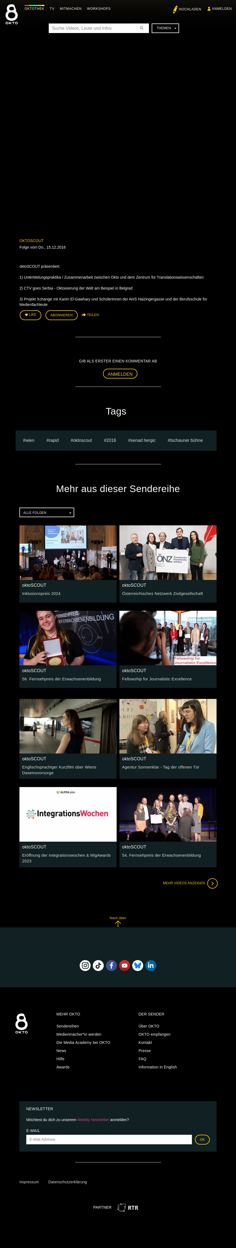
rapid (54, 439)
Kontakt (145, 1040)
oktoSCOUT (31, 241)
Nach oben (118, 919)
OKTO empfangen (155, 1032)
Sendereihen (67, 1024)
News (61, 1048)
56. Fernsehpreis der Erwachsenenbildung (59, 678)
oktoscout (82, 439)
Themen (166, 28)
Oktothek (36, 9)
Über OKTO (149, 1024)
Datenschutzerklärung (67, 1180)
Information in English (158, 1065)
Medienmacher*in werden (78, 1032)
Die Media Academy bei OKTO (83, 1040)
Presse (145, 1048)
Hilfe (60, 1057)
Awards (63, 1065)
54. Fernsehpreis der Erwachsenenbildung (159, 854)
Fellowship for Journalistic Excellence (155, 678)
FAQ (142, 1057)
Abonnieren (61, 315)
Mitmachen (72, 9)
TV (53, 9)
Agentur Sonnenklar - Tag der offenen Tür (158, 766)
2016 (111, 439)
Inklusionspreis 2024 (40, 593)
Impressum (29, 1180)
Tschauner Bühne (186, 439)
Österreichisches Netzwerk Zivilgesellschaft (160, 593)
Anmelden (120, 373)
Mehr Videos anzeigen (189, 881)
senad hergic (143, 439)
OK (202, 1137)
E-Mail (33, 1128)
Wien (29, 439)
